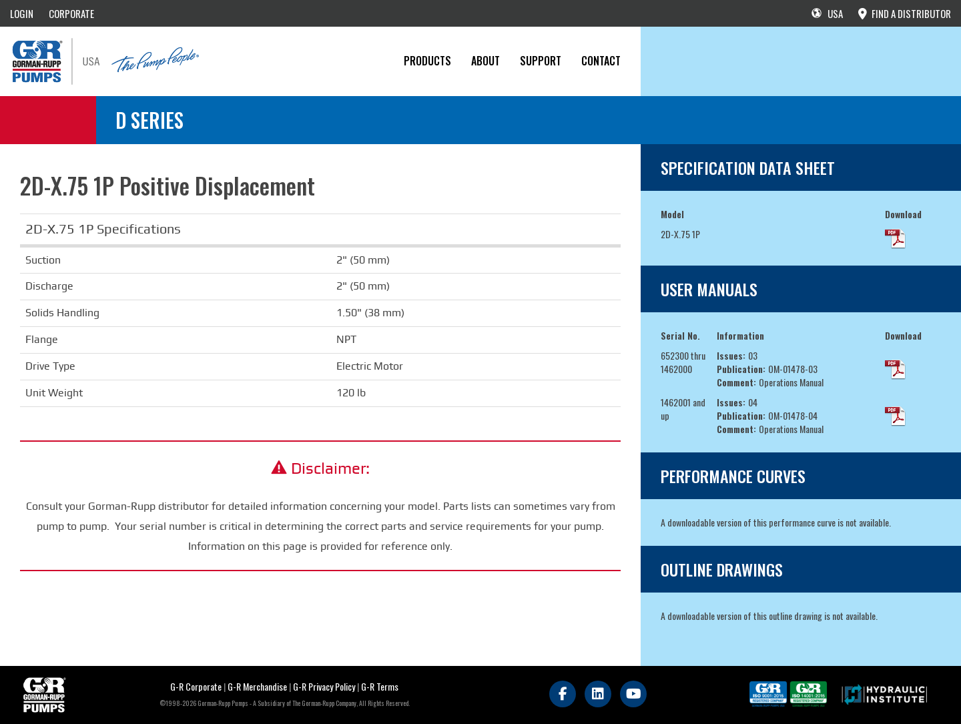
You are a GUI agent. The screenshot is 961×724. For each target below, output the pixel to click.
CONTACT (601, 61)
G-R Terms (379, 686)
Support (540, 61)
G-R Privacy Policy (324, 686)
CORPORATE (71, 13)
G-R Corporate (196, 686)
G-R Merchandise (257, 686)
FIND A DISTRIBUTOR (904, 13)
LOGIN (21, 13)
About (485, 61)
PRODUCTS (427, 61)
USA (827, 13)
